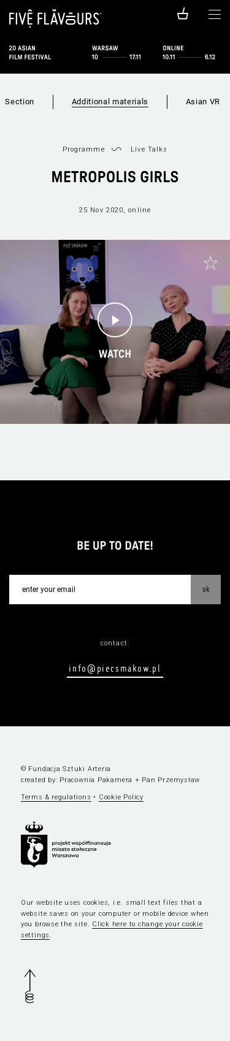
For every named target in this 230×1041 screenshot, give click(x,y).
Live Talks (149, 149)
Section (19, 101)
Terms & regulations (56, 797)
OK (206, 589)
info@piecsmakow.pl (115, 668)
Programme (84, 149)
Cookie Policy (121, 797)
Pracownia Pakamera (95, 780)
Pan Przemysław (171, 780)
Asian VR (203, 101)
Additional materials (110, 101)
